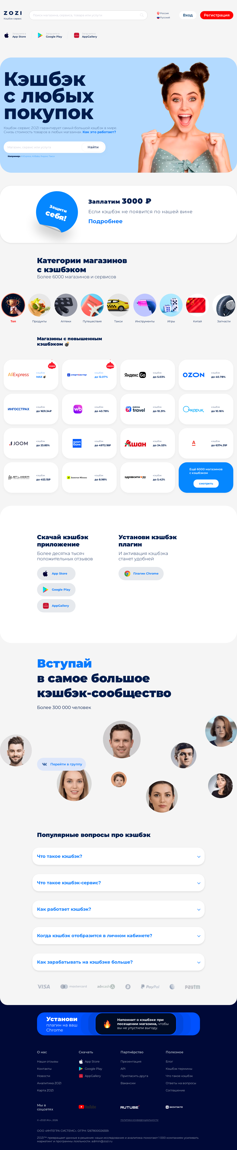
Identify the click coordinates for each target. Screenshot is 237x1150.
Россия (163, 13)
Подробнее (105, 221)
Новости (43, 1076)
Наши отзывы (47, 1061)
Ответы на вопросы (181, 1083)
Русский (163, 17)
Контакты (44, 1068)
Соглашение (175, 1090)
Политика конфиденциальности (139, 1120)
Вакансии (128, 1083)
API (123, 1068)
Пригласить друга (134, 1076)
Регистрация (217, 15)
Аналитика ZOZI (49, 1083)
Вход (188, 15)
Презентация (131, 1061)
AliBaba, (36, 156)
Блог (169, 1061)
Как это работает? (99, 132)
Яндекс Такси (48, 156)
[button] (230, 305)
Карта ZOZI (45, 1090)
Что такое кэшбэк (179, 1076)
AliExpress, (26, 156)
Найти (93, 147)
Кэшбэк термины (179, 1068)
